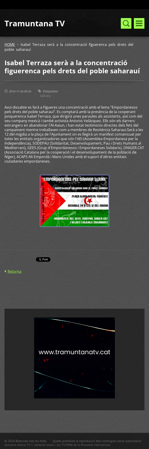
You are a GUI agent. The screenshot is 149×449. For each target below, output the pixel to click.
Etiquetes (50, 91)
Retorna (14, 271)
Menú (139, 23)
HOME (9, 44)
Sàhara (45, 96)
